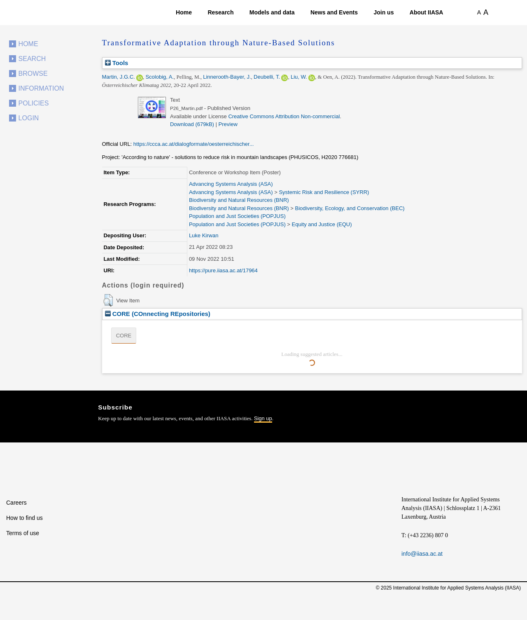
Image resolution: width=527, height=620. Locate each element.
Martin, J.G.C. (118, 77)
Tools (116, 62)
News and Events (334, 12)
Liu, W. (299, 77)
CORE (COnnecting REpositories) (157, 313)
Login (29, 118)
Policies (34, 103)
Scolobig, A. (159, 77)
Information (41, 88)
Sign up (263, 418)
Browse (33, 73)
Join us (383, 12)
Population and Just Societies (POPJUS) (237, 216)
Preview (228, 124)
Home (184, 12)
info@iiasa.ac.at (422, 553)
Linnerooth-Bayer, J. (227, 77)
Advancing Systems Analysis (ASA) (231, 184)
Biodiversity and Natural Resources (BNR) (239, 200)
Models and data (272, 12)
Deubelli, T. (267, 77)
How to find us (24, 518)
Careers (16, 502)
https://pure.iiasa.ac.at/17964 (223, 270)
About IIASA (426, 12)
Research (220, 12)
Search (32, 58)
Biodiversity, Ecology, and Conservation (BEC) (349, 208)
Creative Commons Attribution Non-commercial (284, 116)
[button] (108, 300)
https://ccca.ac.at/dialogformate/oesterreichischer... (193, 144)
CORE (124, 335)
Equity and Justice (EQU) (322, 224)
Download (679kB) (192, 124)
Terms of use (22, 533)
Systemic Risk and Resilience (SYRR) (324, 192)
